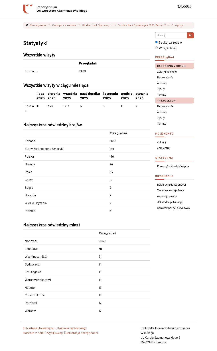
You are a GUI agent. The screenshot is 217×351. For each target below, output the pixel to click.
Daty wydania (165, 77)
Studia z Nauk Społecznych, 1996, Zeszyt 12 (142, 25)
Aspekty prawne (167, 196)
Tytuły (161, 88)
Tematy (161, 94)
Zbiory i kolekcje (167, 71)
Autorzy (162, 83)
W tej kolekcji (166, 48)
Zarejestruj (163, 147)
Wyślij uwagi (54, 333)
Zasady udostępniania (170, 190)
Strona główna (38, 25)
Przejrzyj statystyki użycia (173, 166)
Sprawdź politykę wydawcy (173, 207)
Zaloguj (161, 142)
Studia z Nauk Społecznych (97, 25)
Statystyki (177, 25)
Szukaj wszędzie (168, 42)
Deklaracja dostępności (171, 184)
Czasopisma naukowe (64, 25)
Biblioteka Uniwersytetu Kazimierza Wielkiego (55, 328)
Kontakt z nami (33, 333)
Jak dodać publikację (170, 202)
